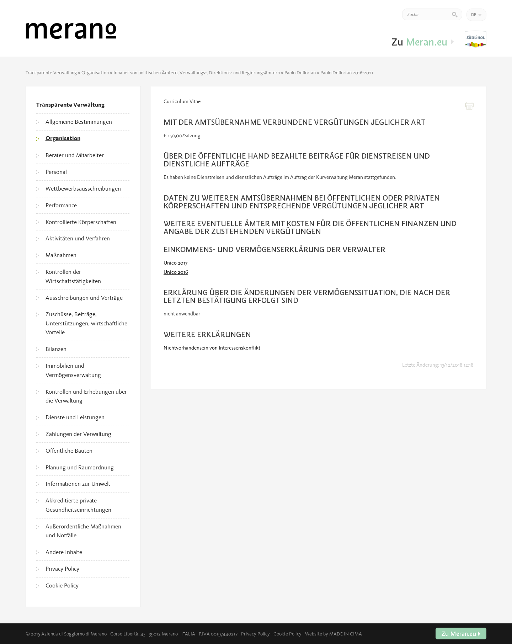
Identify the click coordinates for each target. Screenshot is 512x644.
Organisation (95, 72)
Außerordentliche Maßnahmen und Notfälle (83, 531)
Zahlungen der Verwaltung (78, 433)
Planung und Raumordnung (80, 467)
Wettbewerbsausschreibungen (83, 188)
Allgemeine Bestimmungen (79, 121)
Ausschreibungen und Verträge (84, 297)
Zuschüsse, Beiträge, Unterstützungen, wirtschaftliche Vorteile (86, 323)
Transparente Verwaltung (51, 72)
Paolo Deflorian (300, 72)
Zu (475, 39)
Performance (61, 205)
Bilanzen (56, 348)
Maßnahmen (61, 255)
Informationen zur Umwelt (78, 483)
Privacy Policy (62, 568)
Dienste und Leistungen (75, 417)
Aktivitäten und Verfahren (78, 238)
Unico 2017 (176, 263)
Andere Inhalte (64, 551)
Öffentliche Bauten (69, 450)
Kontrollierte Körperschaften (81, 221)
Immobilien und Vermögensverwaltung (73, 370)
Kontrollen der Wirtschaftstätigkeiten (73, 276)
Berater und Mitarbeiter (75, 155)
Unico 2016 (176, 272)
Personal (56, 171)
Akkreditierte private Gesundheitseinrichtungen (78, 505)
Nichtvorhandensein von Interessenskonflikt (212, 348)
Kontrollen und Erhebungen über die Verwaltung (86, 396)
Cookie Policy (62, 585)
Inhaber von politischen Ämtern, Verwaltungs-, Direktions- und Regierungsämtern (196, 72)
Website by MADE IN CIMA (333, 634)
